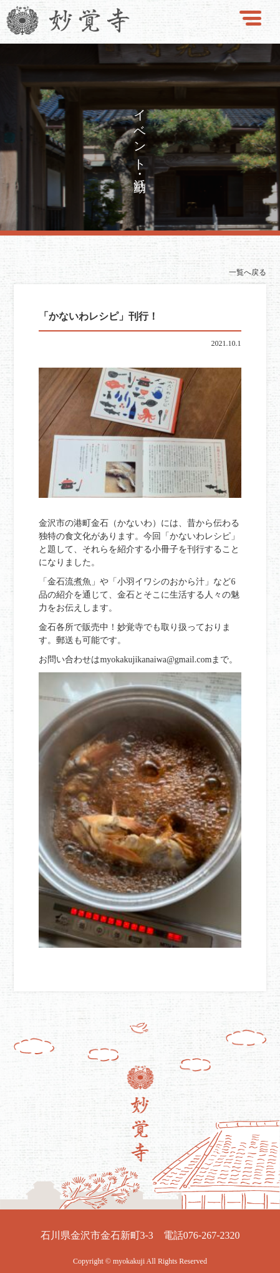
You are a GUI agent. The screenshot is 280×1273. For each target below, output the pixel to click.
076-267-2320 (211, 1235)
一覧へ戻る (247, 272)
